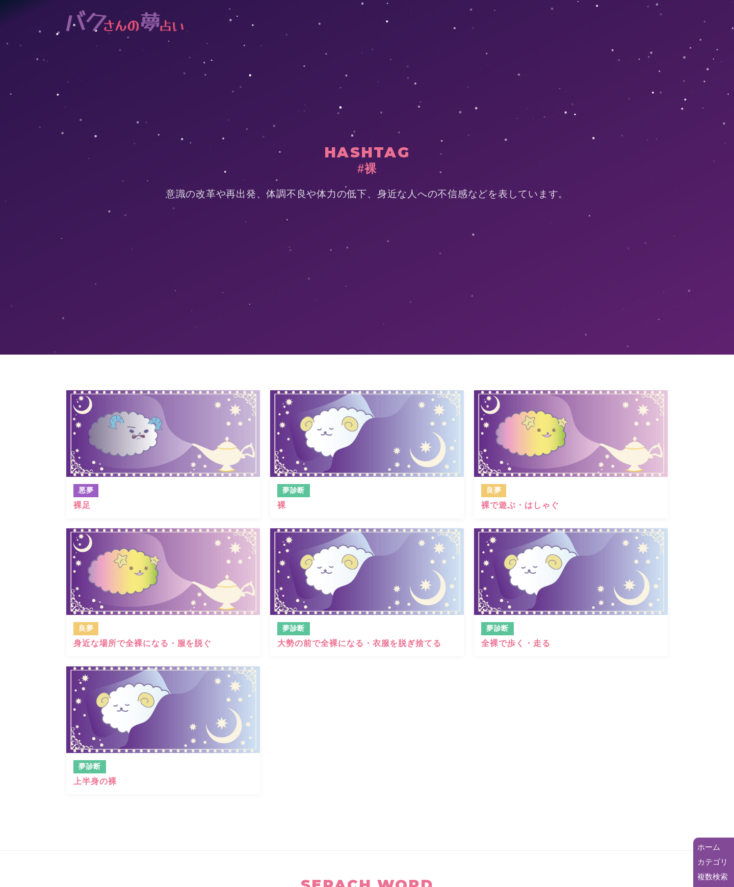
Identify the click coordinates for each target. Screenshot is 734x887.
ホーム (708, 847)
